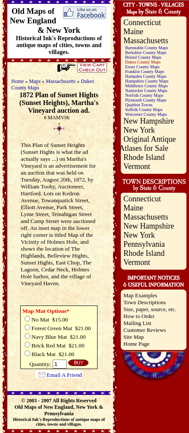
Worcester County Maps (146, 114)
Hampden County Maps (146, 76)
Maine (133, 31)
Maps (35, 81)
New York (139, 130)
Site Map (133, 337)
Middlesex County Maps (146, 85)
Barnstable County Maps (146, 47)
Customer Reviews (144, 330)
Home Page (136, 344)
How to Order (138, 316)
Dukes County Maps (143, 62)
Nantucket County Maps (146, 90)
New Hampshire (148, 121)
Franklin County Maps (144, 71)
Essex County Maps (142, 66)
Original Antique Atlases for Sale (147, 144)
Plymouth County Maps (146, 100)
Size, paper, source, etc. (149, 309)
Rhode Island (143, 157)
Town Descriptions (144, 302)
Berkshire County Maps (146, 52)
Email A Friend (64, 375)
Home (17, 81)
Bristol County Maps (143, 57)
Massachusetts (61, 81)
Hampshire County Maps (147, 81)
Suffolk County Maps (144, 109)
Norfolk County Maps (144, 95)
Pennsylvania (144, 244)
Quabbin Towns (138, 104)
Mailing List (137, 323)
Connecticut (142, 22)
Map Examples (140, 295)
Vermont (136, 166)
